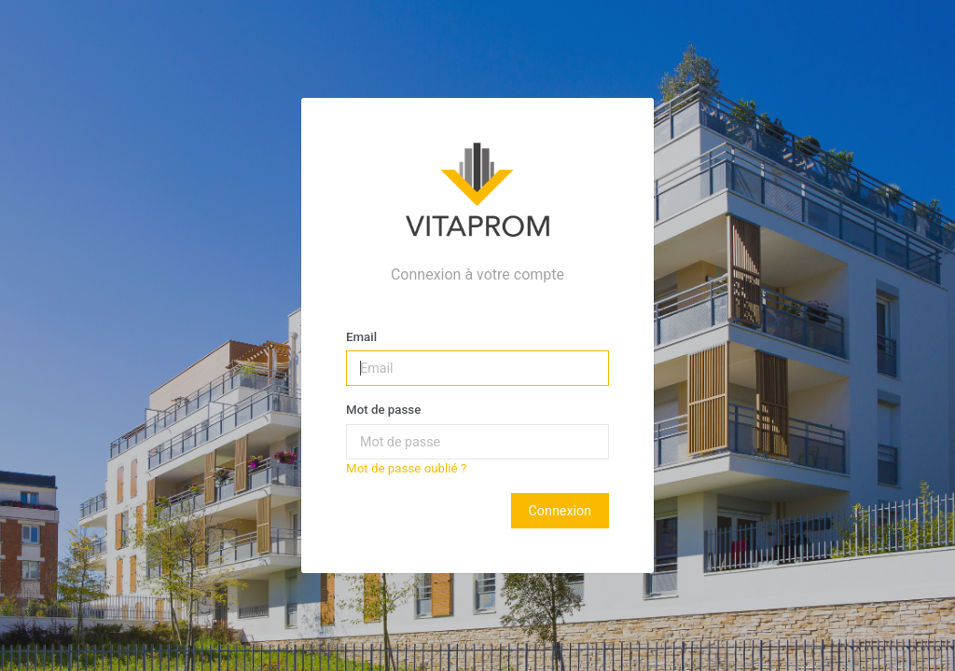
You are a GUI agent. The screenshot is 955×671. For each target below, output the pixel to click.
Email (361, 337)
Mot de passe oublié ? (406, 468)
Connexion (560, 510)
